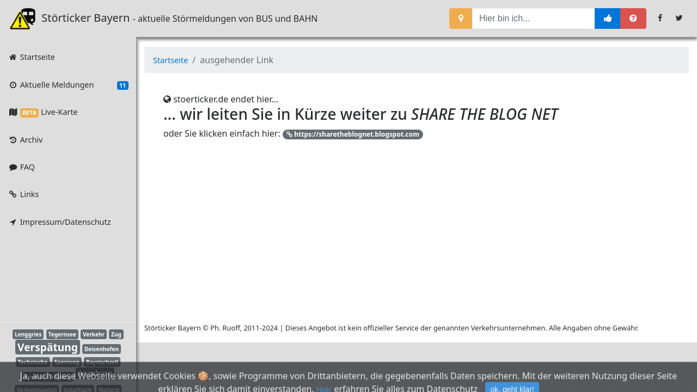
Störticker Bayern (77, 18)
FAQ (21, 167)
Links (23, 194)
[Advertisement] (60, 276)
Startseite (31, 57)
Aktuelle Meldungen (68, 85)
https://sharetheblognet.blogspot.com (352, 134)
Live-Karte (42, 112)
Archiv (25, 139)
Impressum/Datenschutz (59, 222)
